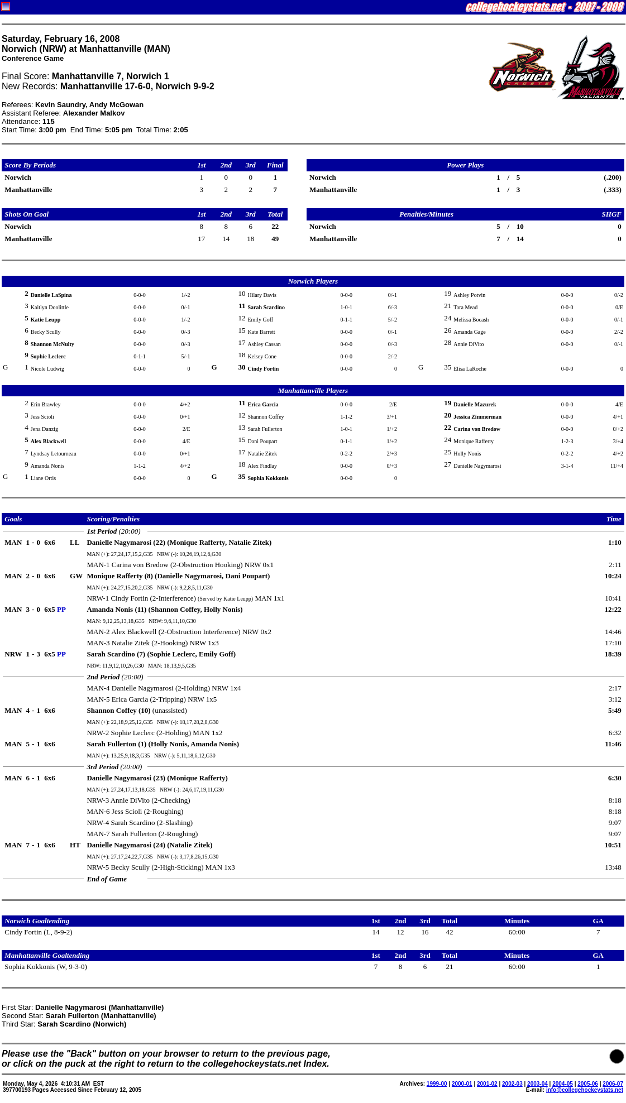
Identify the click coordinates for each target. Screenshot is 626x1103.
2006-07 (613, 1084)
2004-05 (562, 1084)
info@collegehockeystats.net (584, 1090)
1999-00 (437, 1084)
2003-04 (537, 1084)
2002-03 (512, 1084)
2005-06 (587, 1084)
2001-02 (487, 1084)
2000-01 (462, 1084)
